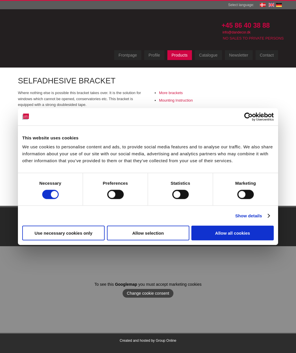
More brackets (171, 93)
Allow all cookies (232, 233)
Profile (154, 55)
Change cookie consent (148, 293)
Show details (248, 215)
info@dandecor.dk (237, 32)
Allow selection (148, 233)
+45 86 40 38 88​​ (245, 25)
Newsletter (238, 55)
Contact (267, 55)
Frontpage (128, 55)
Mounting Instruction (176, 100)
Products (180, 55)
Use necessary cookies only (63, 233)
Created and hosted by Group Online (148, 341)
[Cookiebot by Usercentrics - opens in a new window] (248, 116)
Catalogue (208, 55)
